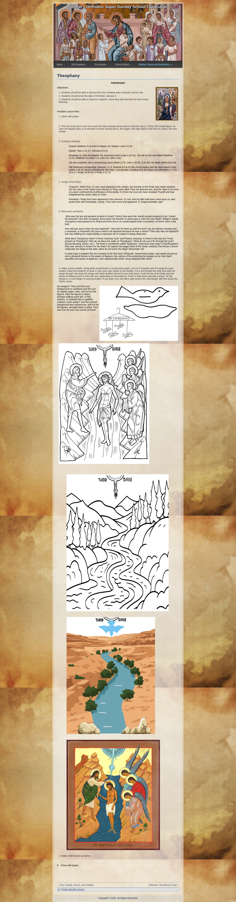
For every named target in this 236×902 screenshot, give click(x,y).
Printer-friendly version (72, 889)
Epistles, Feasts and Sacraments (155, 64)
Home (61, 64)
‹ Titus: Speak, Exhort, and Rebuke (76, 885)
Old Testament (79, 64)
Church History (123, 64)
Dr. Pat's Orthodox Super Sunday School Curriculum (118, 6)
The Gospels (101, 64)
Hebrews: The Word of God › (163, 885)
